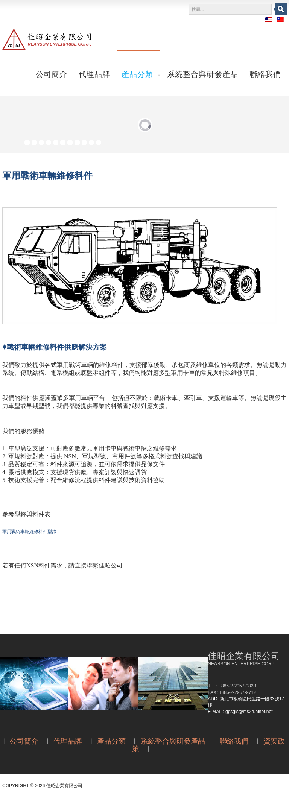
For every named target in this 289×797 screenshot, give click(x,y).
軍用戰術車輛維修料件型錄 (29, 531)
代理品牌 (94, 73)
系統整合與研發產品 (202, 73)
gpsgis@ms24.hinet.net (249, 711)
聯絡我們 (265, 73)
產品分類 (137, 73)
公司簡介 (51, 73)
